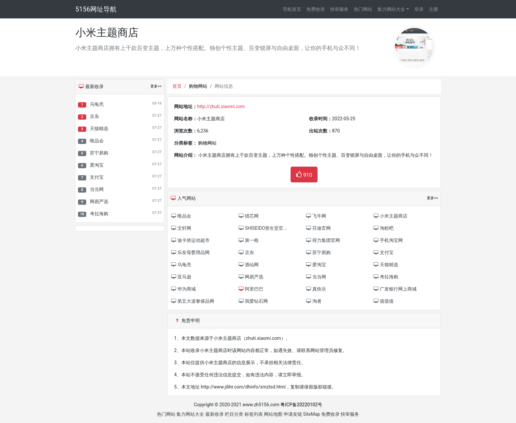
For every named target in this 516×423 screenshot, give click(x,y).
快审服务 (339, 9)
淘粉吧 (383, 228)
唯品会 (97, 140)
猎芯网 (248, 216)
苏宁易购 (99, 152)
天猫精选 (99, 128)
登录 (419, 9)
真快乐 (315, 289)
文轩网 (180, 228)
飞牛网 (315, 216)
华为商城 (183, 289)
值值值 (383, 301)
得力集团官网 (322, 240)
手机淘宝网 (388, 240)
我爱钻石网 (253, 301)
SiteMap (311, 414)
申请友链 (293, 414)
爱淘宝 (97, 165)
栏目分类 (234, 414)
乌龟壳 (97, 104)
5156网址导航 (95, 9)
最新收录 (214, 414)
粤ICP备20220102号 (301, 404)
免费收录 (315, 9)
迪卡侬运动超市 (190, 240)
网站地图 (273, 414)
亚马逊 (180, 276)
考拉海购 (99, 213)
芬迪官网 (318, 228)
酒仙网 (248, 264)
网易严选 (99, 201)
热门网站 (363, 9)
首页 (177, 86)
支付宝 (97, 177)
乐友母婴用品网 (190, 252)
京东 (94, 116)
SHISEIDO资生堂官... (262, 228)
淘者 (313, 301)
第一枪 (248, 240)
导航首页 (292, 9)
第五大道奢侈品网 (192, 301)
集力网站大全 (391, 9)
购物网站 (198, 86)
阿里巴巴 (250, 289)
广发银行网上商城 (395, 289)
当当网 (97, 189)
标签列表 (254, 414)
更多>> (156, 86)
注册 (433, 9)
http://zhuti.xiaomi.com (221, 106)
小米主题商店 (390, 216)
